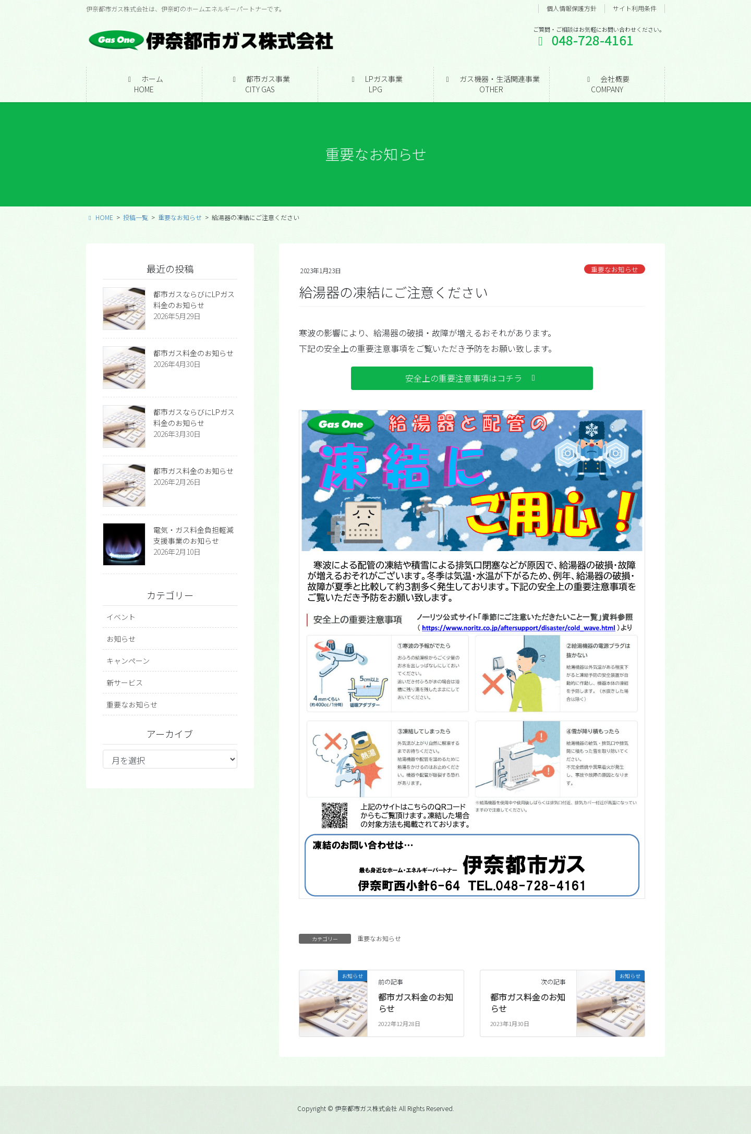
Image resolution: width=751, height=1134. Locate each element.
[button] (472, 378)
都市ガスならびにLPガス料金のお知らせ (194, 299)
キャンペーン (128, 660)
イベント (121, 617)
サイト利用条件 (635, 8)
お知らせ (121, 638)
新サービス (124, 682)
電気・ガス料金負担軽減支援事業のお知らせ (193, 535)
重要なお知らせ (614, 269)
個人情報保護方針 (572, 8)
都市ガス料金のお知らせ (415, 1003)
